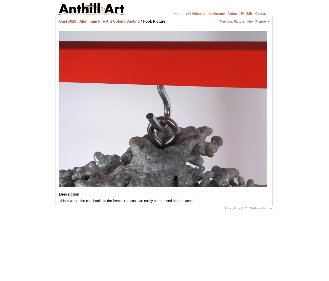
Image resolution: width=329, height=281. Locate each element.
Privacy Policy (233, 208)
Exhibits (247, 13)
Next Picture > (258, 21)
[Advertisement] (164, 246)
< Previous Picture (230, 21)
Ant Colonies (195, 13)
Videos (233, 13)
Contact (261, 13)
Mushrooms (217, 13)
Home (178, 13)
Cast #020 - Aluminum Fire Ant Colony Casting (99, 21)
